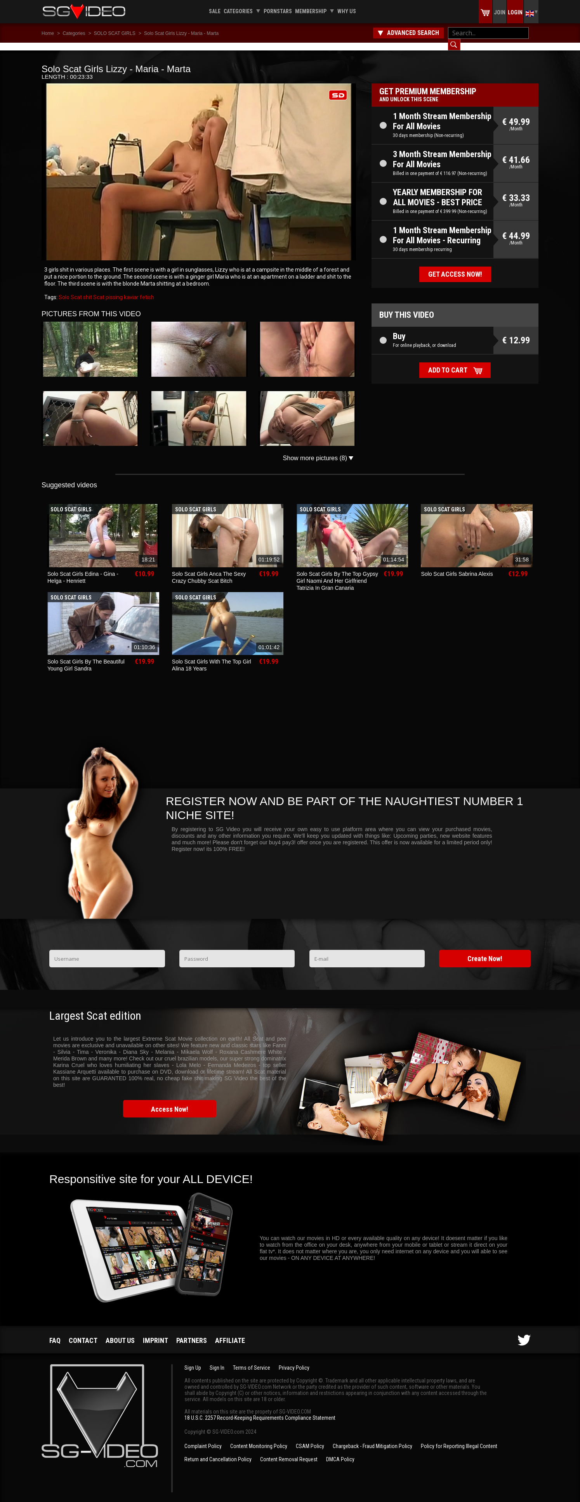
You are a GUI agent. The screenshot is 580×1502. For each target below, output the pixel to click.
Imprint (155, 1333)
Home (48, 33)
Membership (310, 11)
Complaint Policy (203, 1438)
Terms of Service (251, 1360)
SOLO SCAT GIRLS (114, 33)
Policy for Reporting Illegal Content (459, 1438)
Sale (215, 11)
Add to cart (447, 362)
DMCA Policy (340, 1451)
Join (499, 12)
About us (120, 1333)
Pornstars (278, 11)
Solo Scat (70, 289)
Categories (238, 11)
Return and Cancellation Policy (218, 1451)
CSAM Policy (310, 1438)
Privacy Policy (294, 1360)
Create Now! (484, 951)
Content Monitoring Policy (258, 1438)
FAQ (55, 1333)
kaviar (131, 289)
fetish (146, 289)
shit (87, 289)
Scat (98, 289)
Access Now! (169, 1101)
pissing (113, 289)
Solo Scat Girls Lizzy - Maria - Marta (181, 33)
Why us (346, 11)
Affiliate (230, 1333)
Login (515, 12)
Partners (191, 1333)
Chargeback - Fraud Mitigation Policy (372, 1438)
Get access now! (455, 266)
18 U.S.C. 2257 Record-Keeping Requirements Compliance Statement (259, 1410)
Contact (83, 1333)
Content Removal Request (289, 1451)
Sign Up (192, 1360)
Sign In (217, 1360)
